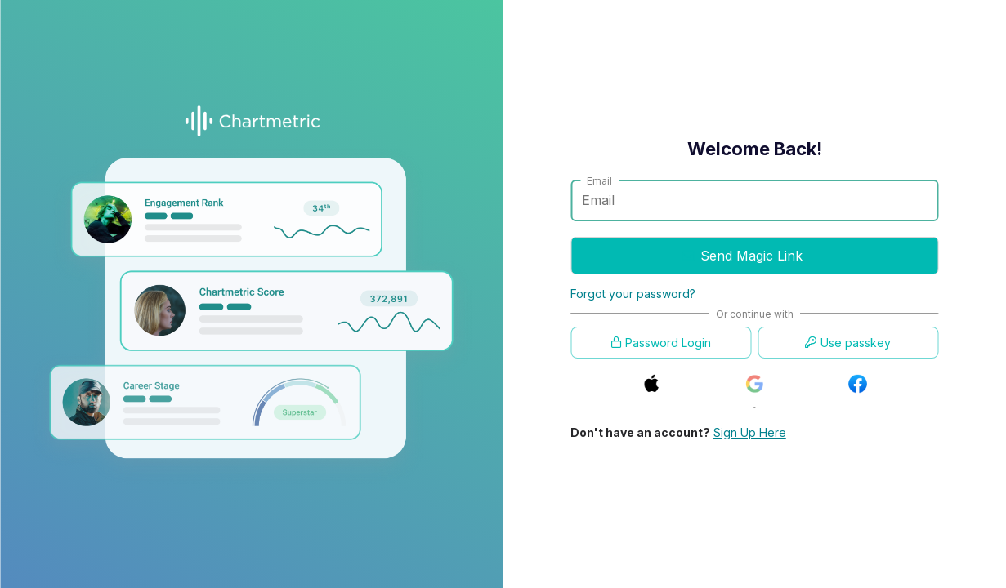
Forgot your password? (632, 294)
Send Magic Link (742, 266)
